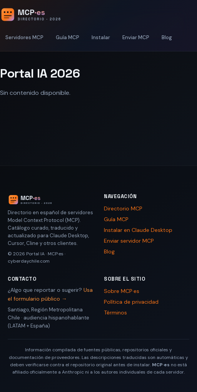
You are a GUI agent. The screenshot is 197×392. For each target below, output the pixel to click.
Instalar (101, 37)
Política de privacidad (131, 301)
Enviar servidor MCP (129, 240)
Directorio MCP (123, 208)
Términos (115, 312)
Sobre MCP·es (121, 291)
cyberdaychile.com (29, 261)
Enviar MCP (135, 37)
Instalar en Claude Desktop (138, 230)
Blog (167, 37)
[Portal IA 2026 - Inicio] (39, 14)
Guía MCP (67, 37)
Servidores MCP (24, 37)
